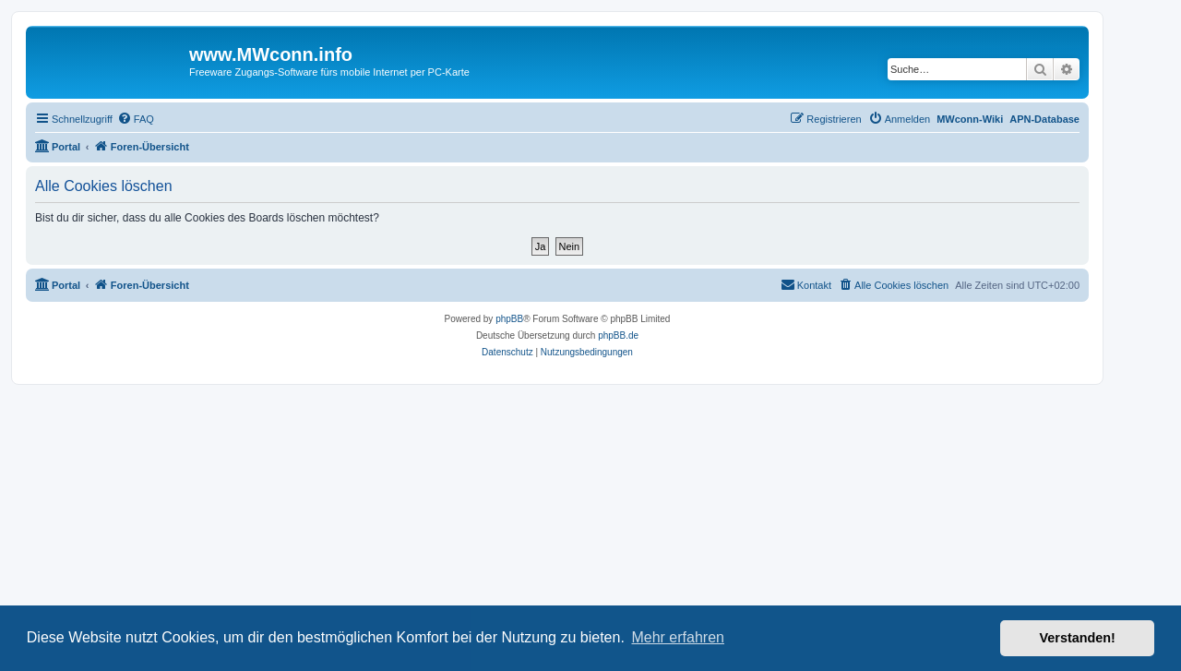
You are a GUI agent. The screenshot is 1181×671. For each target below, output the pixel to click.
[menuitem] (135, 119)
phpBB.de (618, 335)
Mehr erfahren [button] (677, 637)
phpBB (509, 319)
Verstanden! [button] (1077, 637)
